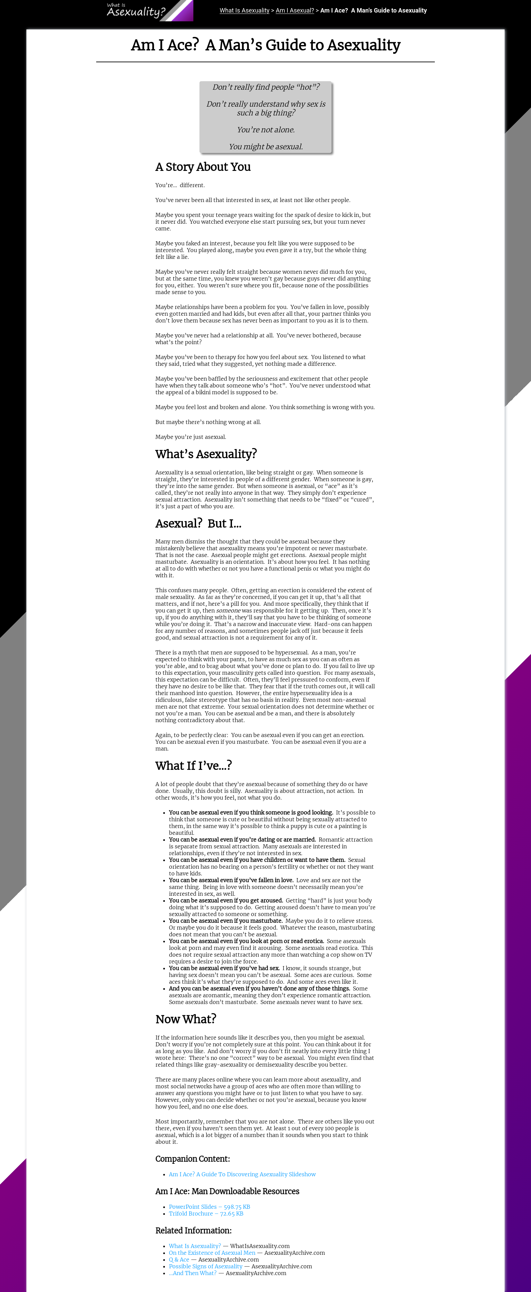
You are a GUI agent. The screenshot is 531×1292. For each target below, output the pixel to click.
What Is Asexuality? (195, 1246)
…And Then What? (193, 1273)
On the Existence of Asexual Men (212, 1252)
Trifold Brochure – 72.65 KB (206, 1213)
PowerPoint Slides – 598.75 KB (209, 1206)
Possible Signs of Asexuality (205, 1266)
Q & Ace (179, 1259)
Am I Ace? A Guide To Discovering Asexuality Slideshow (242, 1174)
